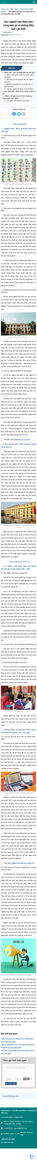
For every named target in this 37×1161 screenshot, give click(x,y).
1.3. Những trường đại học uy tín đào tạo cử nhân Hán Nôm (18, 85)
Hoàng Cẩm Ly (7, 32)
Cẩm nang (14, 9)
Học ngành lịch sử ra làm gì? (20, 439)
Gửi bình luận (11, 1083)
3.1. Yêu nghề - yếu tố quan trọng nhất (16, 101)
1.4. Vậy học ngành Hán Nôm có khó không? (18, 89)
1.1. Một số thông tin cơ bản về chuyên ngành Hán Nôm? (19, 76)
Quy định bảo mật (7, 1142)
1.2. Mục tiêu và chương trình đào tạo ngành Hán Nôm (18, 81)
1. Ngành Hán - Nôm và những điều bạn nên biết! (19, 72)
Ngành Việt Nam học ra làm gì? (23, 863)
